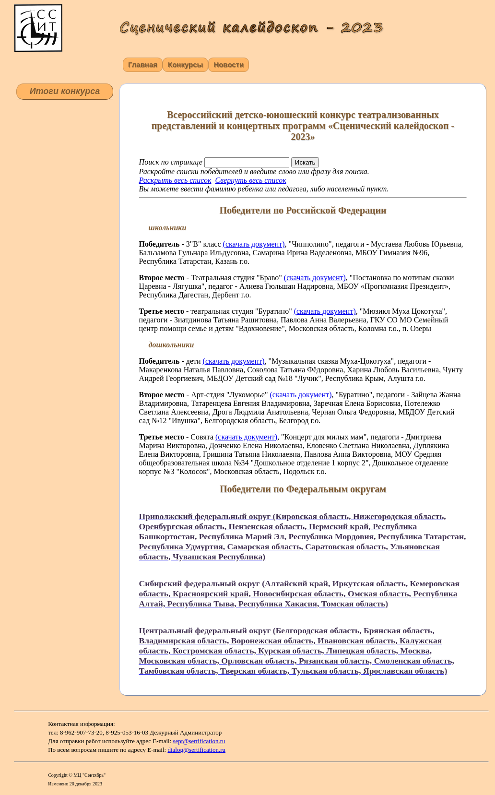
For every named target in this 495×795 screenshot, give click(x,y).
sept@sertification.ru (199, 741)
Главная (142, 64)
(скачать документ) (254, 244)
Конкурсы (185, 64)
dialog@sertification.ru (196, 749)
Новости (228, 64)
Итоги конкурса (65, 91)
